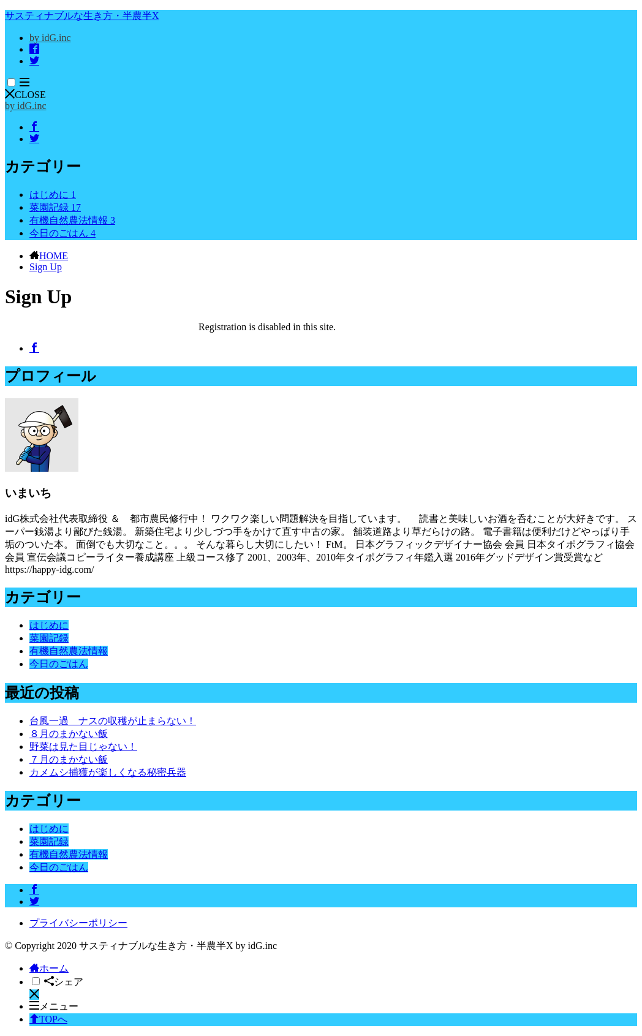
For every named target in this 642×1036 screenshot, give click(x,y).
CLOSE (25, 94)
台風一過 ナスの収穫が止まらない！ (112, 721)
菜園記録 (55, 207)
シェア (63, 982)
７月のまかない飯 (68, 759)
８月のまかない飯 (68, 733)
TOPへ (48, 1019)
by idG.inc (50, 37)
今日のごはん (62, 233)
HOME (53, 256)
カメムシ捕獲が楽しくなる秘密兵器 (107, 772)
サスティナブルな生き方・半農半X (82, 15)
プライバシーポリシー (78, 923)
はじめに (52, 194)
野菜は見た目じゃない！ (83, 746)
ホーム (49, 968)
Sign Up (45, 267)
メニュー (53, 1006)
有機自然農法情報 (72, 220)
